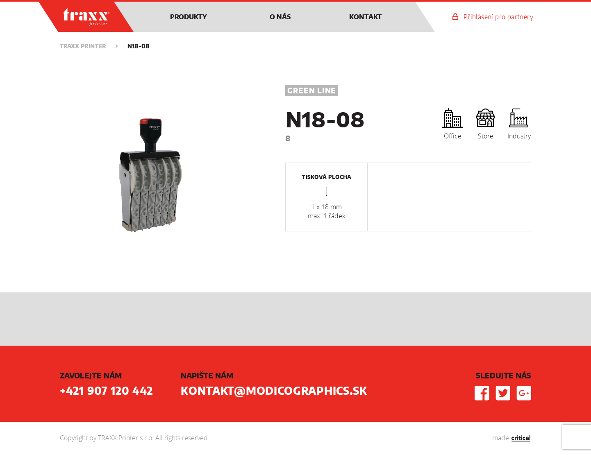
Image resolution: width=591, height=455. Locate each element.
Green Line (311, 91)
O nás (280, 17)
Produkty (188, 17)
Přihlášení (498, 17)
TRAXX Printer (68, 5)
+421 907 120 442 (106, 391)
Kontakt (365, 17)
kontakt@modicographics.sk (274, 391)
